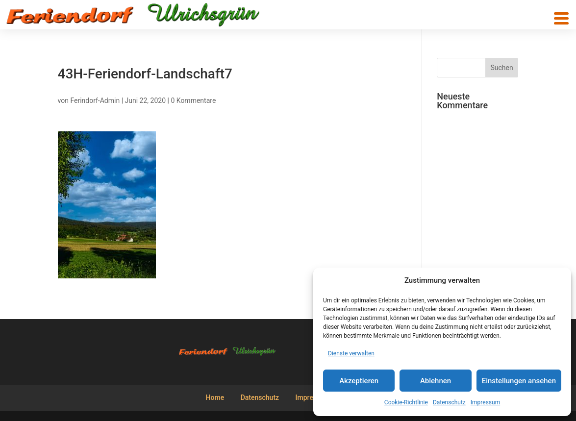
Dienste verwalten (351, 353)
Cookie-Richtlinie (406, 402)
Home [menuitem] (215, 397)
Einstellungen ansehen (519, 380)
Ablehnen (435, 380)
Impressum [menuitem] (313, 397)
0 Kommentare (193, 100)
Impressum (485, 402)
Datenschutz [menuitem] (260, 397)
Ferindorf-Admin (95, 100)
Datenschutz (449, 402)
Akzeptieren (358, 380)
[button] (561, 18)
